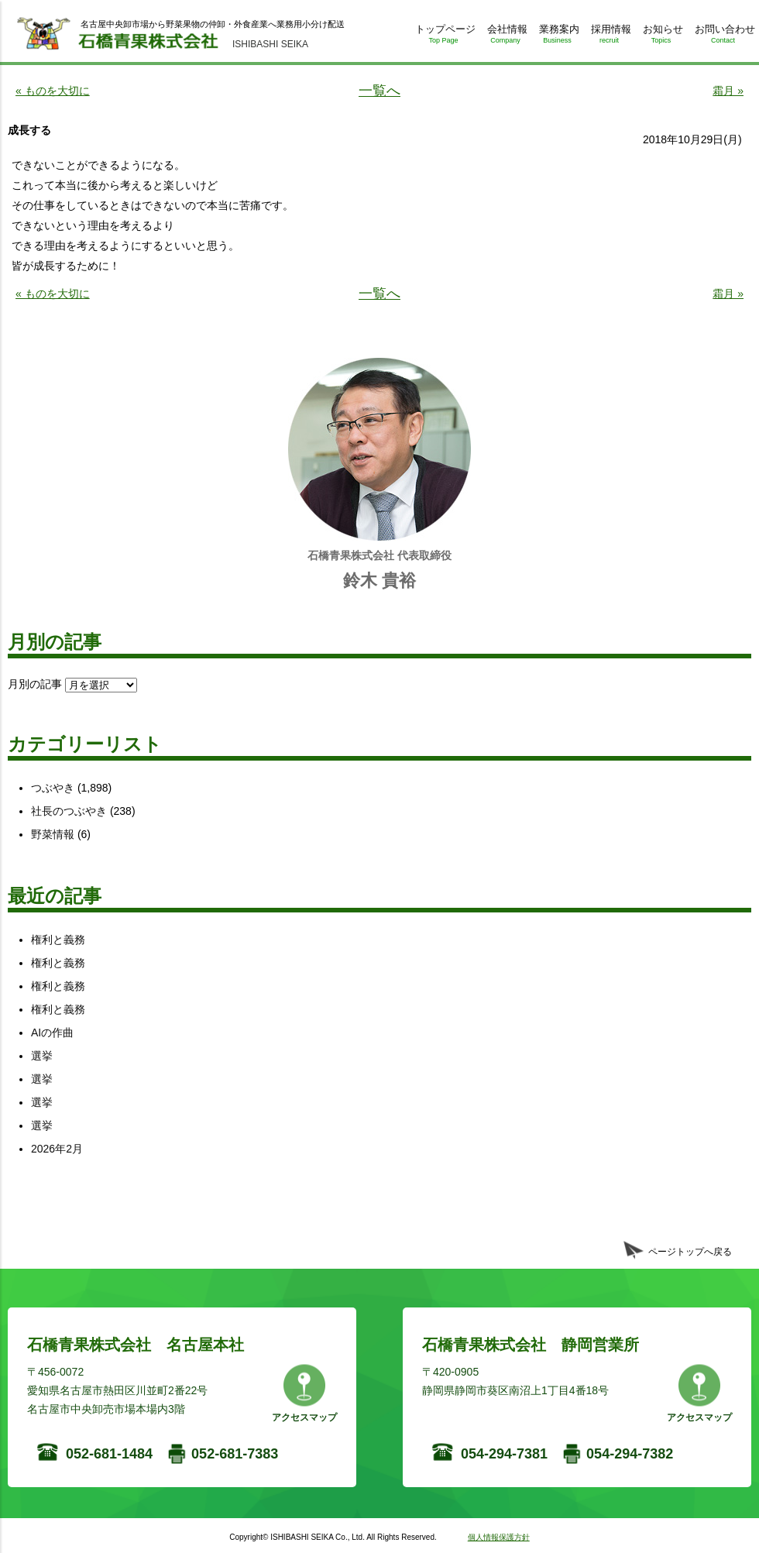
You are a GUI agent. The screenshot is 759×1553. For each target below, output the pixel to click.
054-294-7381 (504, 1454)
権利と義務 (58, 939)
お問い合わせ (723, 36)
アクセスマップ (304, 1417)
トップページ (443, 36)
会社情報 (505, 36)
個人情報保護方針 (499, 1537)
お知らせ (661, 36)
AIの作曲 (52, 1032)
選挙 (42, 1056)
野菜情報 (52, 834)
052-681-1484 (109, 1454)
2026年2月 (57, 1148)
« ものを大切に (52, 90)
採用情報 (609, 36)
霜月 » (728, 90)
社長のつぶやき (69, 811)
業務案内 (557, 36)
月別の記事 (35, 684)
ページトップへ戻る (690, 1251)
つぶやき (52, 788)
